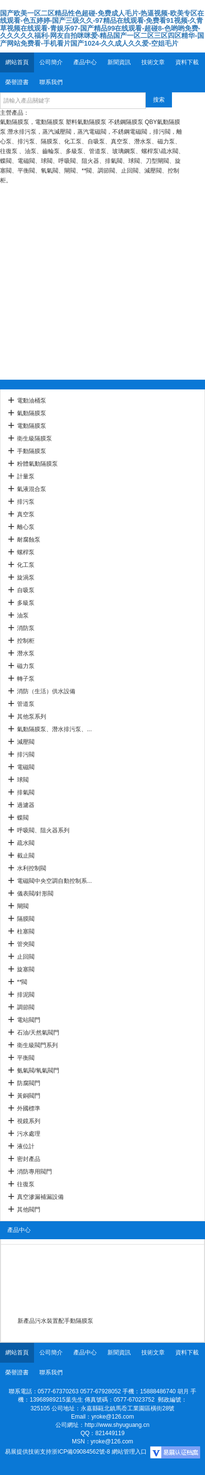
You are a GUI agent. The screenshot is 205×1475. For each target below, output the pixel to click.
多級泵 (25, 602)
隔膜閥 (25, 918)
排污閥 (25, 754)
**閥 (22, 982)
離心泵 (25, 527)
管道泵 (25, 704)
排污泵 (25, 501)
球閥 (23, 779)
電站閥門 (28, 1020)
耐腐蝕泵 (28, 539)
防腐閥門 (28, 1083)
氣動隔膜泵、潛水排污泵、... (54, 729)
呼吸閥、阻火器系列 (43, 830)
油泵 (23, 615)
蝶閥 (23, 817)
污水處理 (28, 1133)
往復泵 (25, 1184)
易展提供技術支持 (28, 1451)
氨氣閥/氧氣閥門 (38, 1070)
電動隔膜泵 (31, 425)
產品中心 (85, 62)
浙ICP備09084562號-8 (80, 1451)
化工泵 (25, 565)
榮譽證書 (17, 82)
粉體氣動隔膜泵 (37, 463)
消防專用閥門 (34, 1171)
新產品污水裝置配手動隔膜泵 (55, 1320)
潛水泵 (25, 653)
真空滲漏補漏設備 (40, 1197)
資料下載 (187, 62)
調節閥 (25, 1007)
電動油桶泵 (31, 400)
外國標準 (28, 1108)
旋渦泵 (25, 577)
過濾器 (25, 805)
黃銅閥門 (28, 1095)
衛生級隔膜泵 (34, 438)
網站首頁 (17, 62)
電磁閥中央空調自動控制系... (54, 881)
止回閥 (25, 956)
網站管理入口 (129, 1451)
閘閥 (23, 906)
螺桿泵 (25, 552)
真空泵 (25, 514)
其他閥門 (28, 1209)
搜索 (159, 99)
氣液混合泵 (31, 489)
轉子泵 (25, 678)
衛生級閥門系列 (37, 1045)
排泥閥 (25, 994)
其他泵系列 (31, 716)
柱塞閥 (25, 931)
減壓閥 (25, 741)
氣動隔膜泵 (31, 413)
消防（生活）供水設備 (46, 691)
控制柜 (25, 640)
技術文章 (153, 62)
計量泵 (25, 476)
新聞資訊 (119, 62)
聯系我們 (51, 82)
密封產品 (28, 1159)
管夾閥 (25, 944)
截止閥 (25, 855)
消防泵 (25, 628)
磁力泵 (25, 666)
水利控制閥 (31, 868)
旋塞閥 (25, 969)
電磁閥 (25, 767)
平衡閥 (25, 1057)
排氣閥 (25, 792)
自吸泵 (25, 590)
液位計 (25, 1146)
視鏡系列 (28, 1121)
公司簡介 (51, 62)
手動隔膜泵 (31, 451)
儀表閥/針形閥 (35, 893)
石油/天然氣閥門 (38, 1032)
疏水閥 (25, 843)
